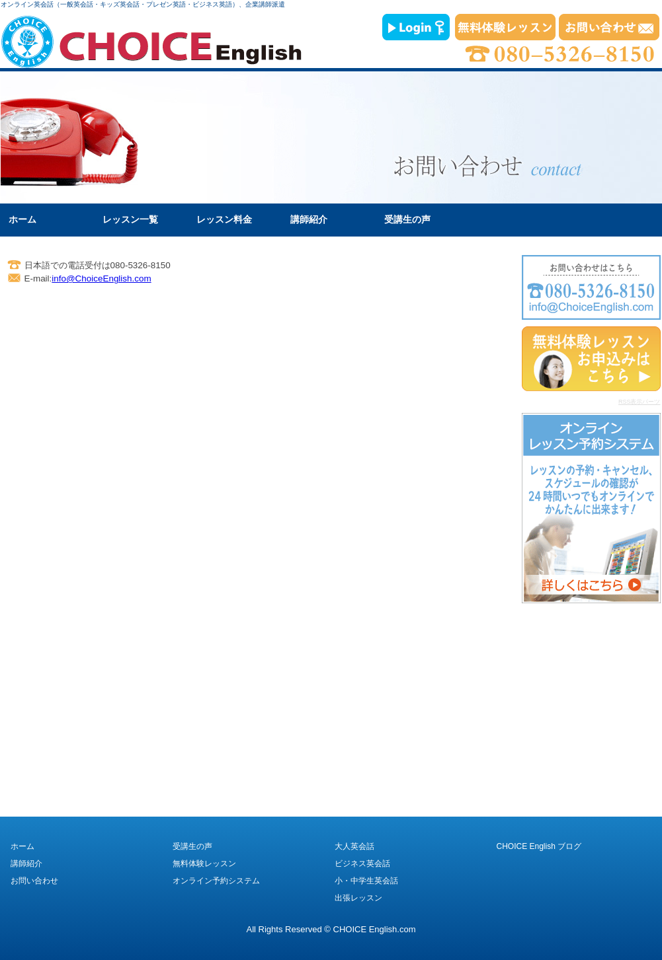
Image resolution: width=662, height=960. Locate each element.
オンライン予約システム (216, 880)
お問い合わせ (34, 880)
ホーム (22, 219)
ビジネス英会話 (362, 863)
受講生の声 (407, 219)
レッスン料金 (224, 219)
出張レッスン (358, 898)
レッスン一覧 (130, 219)
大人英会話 (354, 846)
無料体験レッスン (204, 863)
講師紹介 (308, 219)
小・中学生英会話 (366, 880)
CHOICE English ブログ (539, 846)
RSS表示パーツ (639, 401)
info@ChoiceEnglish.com (101, 278)
